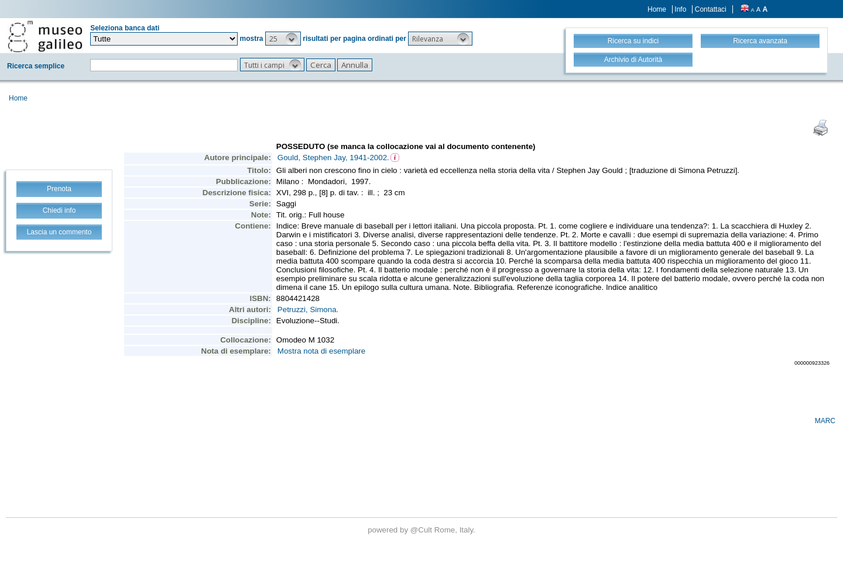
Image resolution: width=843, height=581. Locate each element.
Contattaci (711, 9)
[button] (283, 39)
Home (656, 9)
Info (680, 9)
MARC (825, 421)
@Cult (422, 529)
